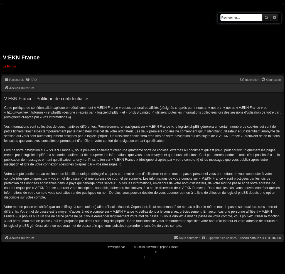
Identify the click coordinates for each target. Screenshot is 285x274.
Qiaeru (162, 251)
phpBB (130, 246)
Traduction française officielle (136, 251)
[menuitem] (31, 79)
